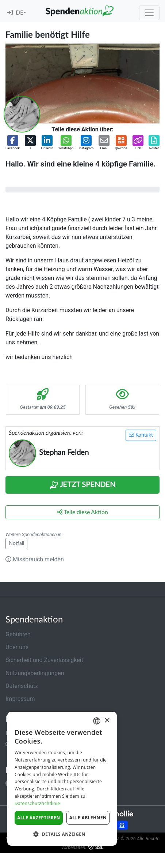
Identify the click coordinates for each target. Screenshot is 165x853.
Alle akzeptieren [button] (38, 818)
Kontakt (141, 435)
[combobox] (96, 721)
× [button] (107, 720)
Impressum (20, 698)
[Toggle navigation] (149, 12)
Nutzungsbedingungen (34, 673)
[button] (12, 143)
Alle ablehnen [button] (88, 818)
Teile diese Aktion (82, 512)
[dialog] (62, 779)
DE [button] (19, 13)
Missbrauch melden (34, 559)
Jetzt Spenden (82, 485)
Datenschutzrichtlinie (37, 803)
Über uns (16, 647)
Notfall (16, 543)
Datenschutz (21, 685)
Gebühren (18, 634)
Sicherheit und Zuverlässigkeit (44, 659)
